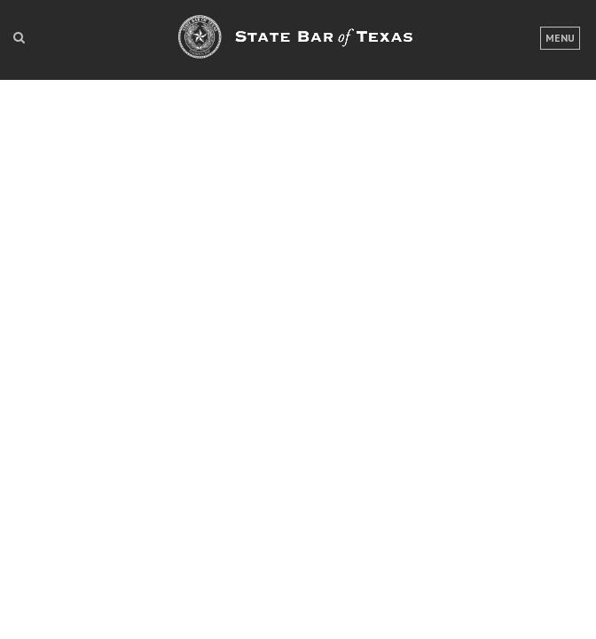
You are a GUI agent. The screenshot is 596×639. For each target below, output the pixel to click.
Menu (560, 37)
